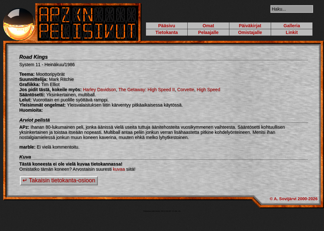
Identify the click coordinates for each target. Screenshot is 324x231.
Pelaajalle (208, 32)
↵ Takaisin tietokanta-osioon (58, 180)
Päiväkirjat (250, 25)
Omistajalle (250, 32)
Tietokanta (167, 32)
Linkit (292, 32)
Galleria (292, 25)
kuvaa (119, 169)
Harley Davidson (99, 89)
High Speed (208, 89)
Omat (208, 25)
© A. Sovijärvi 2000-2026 (294, 198)
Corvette (185, 89)
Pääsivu (166, 25)
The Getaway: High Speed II (146, 89)
